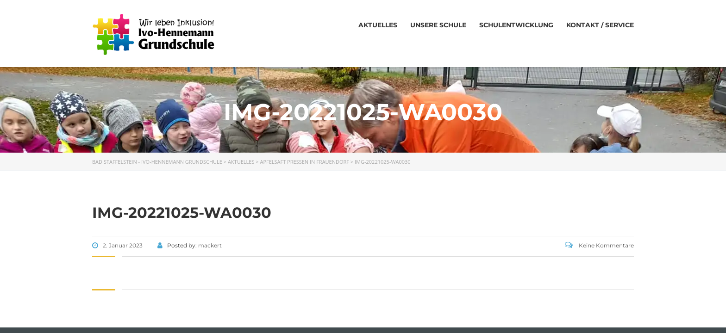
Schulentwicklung (516, 25)
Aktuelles (377, 25)
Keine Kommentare (599, 245)
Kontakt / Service (600, 25)
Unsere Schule (438, 25)
